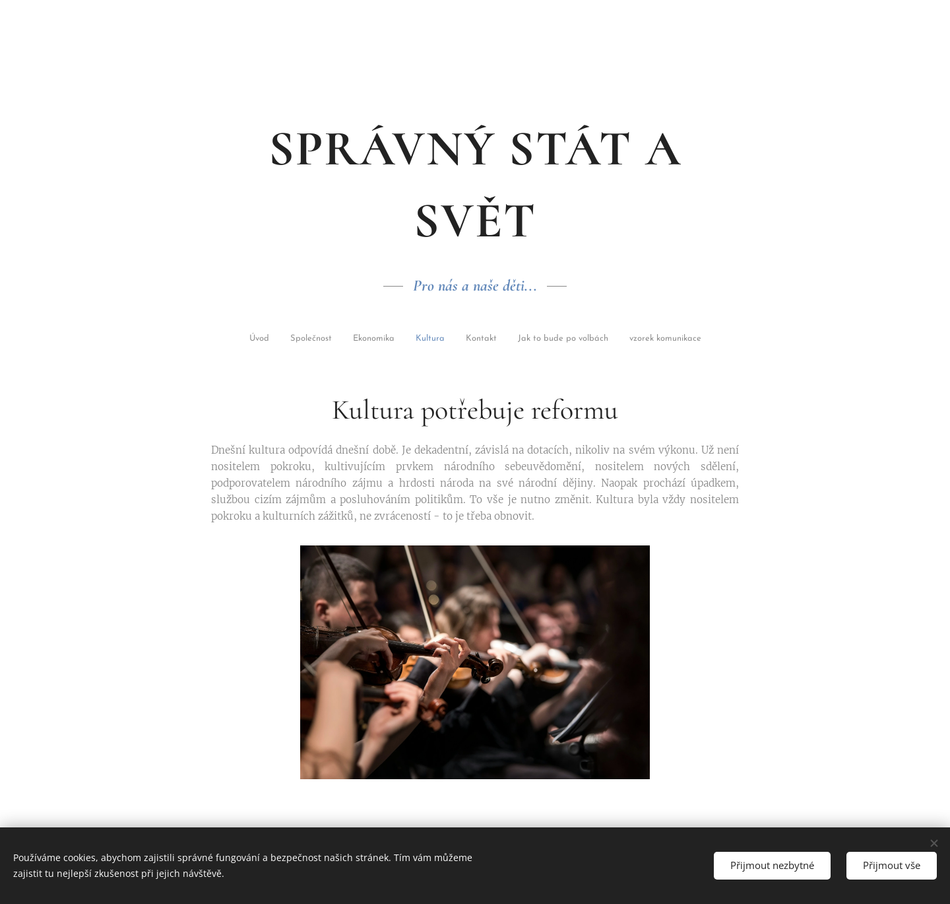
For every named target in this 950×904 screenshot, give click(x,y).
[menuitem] (273, 339)
